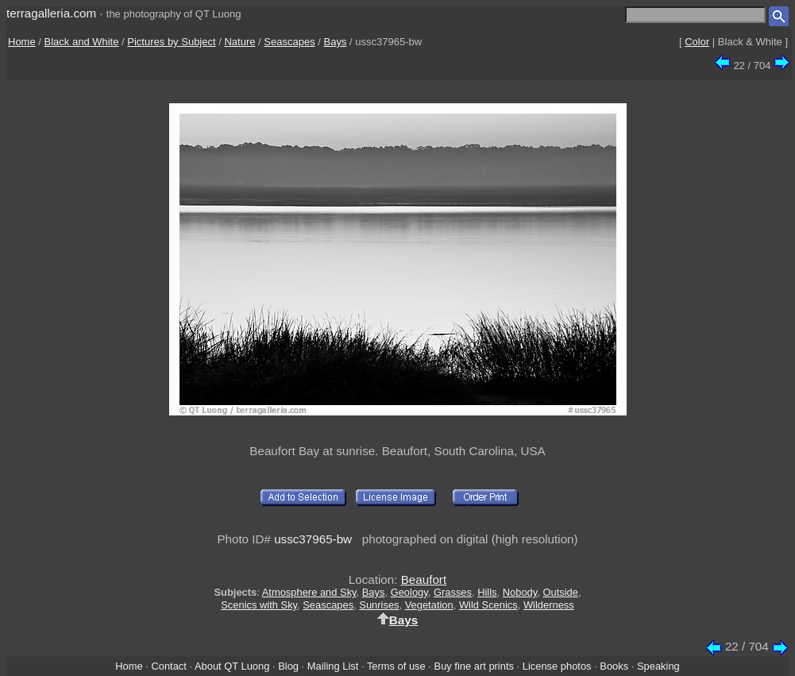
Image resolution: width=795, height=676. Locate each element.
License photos (557, 666)
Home (22, 42)
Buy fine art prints (474, 666)
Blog (288, 666)
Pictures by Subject (171, 42)
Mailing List (333, 666)
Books (614, 666)
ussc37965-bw (313, 539)
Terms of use (396, 666)
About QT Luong (232, 666)
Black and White (81, 42)
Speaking (658, 666)
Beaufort (423, 579)
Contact (168, 666)
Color (697, 42)
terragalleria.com (51, 13)
